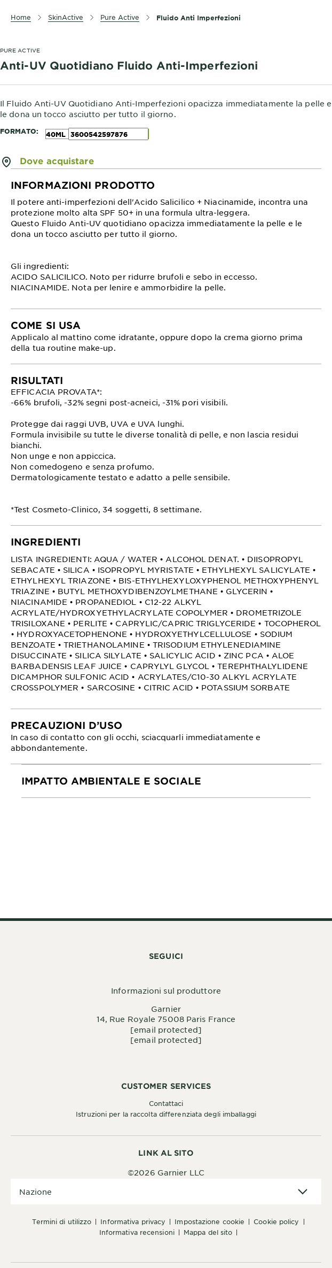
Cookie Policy (276, 1221)
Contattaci (166, 1103)
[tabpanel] (166, 239)
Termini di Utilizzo (61, 1221)
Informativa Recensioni (137, 1232)
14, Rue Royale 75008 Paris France (166, 1019)
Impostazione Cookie (209, 1221)
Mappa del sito (208, 1232)
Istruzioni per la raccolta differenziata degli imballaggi (166, 1114)
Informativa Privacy (132, 1221)
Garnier (166, 1008)
